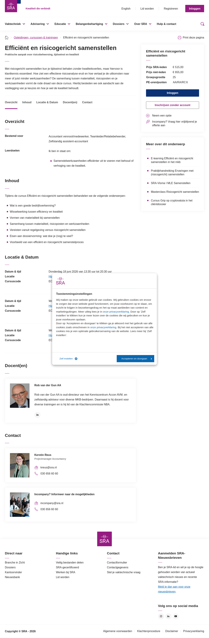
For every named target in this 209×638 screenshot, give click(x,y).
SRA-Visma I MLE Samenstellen (170, 183)
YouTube (176, 616)
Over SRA (140, 23)
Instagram (161, 616)
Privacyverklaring (193, 631)
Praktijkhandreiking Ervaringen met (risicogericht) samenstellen (172, 172)
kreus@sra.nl (48, 467)
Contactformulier (117, 562)
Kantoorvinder (13, 572)
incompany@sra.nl (51, 503)
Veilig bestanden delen (70, 562)
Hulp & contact (166, 23)
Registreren (171, 8)
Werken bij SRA (65, 572)
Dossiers (119, 23)
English (125, 8)
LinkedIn (37, 415)
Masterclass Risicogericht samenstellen (175, 191)
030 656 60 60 (49, 473)
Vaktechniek (13, 23)
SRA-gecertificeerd (67, 567)
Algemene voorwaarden (117, 631)
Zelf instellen (68, 358)
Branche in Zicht (15, 562)
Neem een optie (161, 115)
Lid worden (147, 8)
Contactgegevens (117, 567)
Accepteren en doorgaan (136, 358)
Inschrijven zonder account (172, 105)
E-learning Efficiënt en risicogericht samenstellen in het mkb (172, 160)
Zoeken (202, 24)
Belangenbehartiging (89, 23)
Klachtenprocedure (148, 631)
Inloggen (194, 8)
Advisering (38, 23)
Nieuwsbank (12, 577)
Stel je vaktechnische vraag (123, 572)
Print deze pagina (193, 37)
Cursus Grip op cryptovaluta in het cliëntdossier (171, 202)
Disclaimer (171, 631)
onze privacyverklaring (116, 311)
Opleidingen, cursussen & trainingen (36, 37)
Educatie (60, 23)
